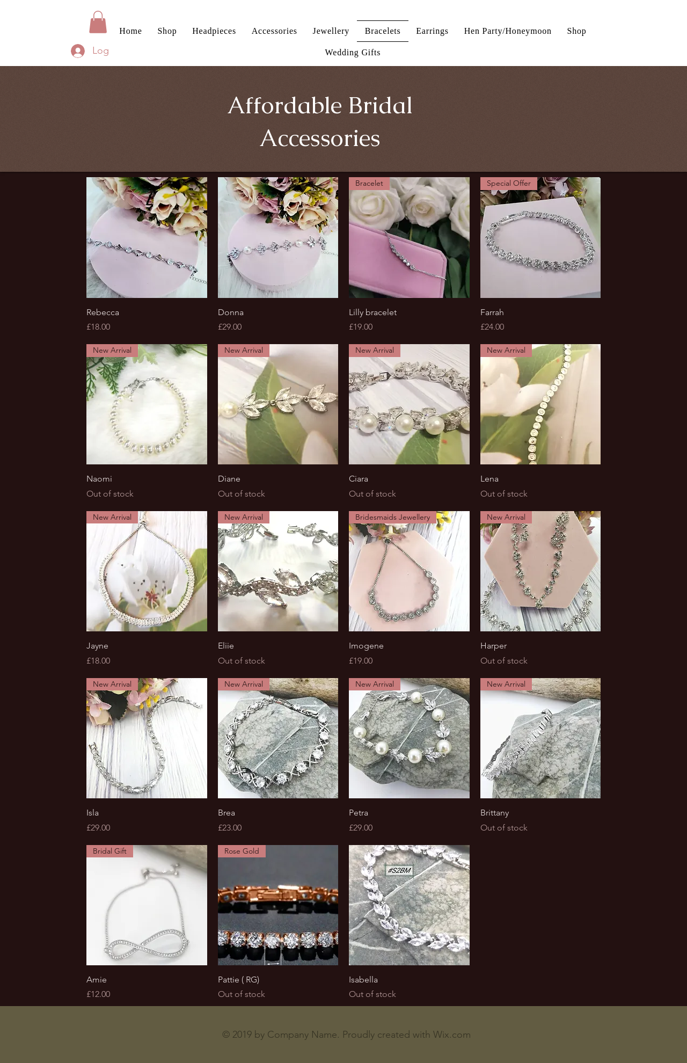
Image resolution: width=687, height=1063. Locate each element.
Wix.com (452, 1034)
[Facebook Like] (151, 1037)
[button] (98, 22)
